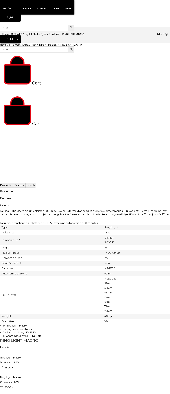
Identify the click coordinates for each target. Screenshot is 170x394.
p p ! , (85, 373)
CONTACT (42, 8)
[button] (3, 279)
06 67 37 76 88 (85, 356)
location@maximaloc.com (85, 366)
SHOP (68, 8)
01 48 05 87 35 (85, 361)
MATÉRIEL (8, 8)
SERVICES (25, 8)
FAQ (56, 8)
